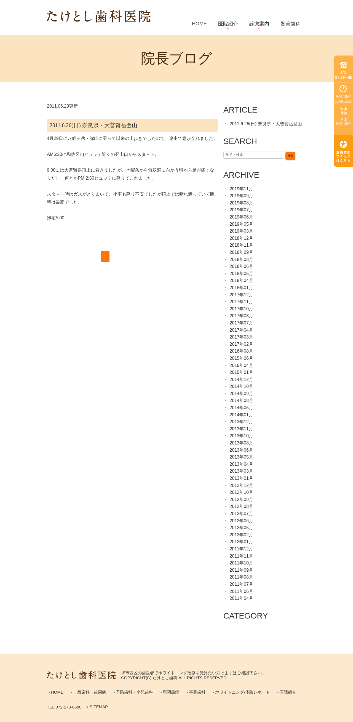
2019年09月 (241, 195)
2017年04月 (241, 330)
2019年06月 (241, 217)
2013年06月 (241, 450)
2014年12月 (241, 379)
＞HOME (55, 692)
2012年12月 (241, 485)
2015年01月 (241, 372)
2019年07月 (241, 209)
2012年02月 (241, 534)
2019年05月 (241, 224)
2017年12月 (241, 294)
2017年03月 (241, 337)
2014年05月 (241, 407)
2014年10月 (241, 386)
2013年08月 (241, 443)
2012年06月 (241, 520)
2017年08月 (241, 315)
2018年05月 (241, 273)
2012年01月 (241, 541)
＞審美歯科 (195, 692)
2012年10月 (241, 492)
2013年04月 (241, 464)
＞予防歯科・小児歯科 (132, 692)
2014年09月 (241, 393)
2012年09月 (241, 499)
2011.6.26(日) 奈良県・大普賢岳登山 (93, 125)
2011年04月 (241, 598)
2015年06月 (241, 358)
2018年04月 (241, 280)
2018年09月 (241, 252)
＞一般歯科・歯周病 (87, 692)
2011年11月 (241, 556)
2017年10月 (241, 309)
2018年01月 (241, 287)
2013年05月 (241, 457)
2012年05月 (241, 527)
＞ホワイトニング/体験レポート (240, 692)
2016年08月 (241, 351)
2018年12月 (241, 238)
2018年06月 (241, 266)
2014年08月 (241, 400)
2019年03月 (241, 231)
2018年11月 (241, 245)
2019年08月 (241, 203)
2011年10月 (241, 563)
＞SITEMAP (96, 706)
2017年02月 (241, 344)
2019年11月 (241, 189)
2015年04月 (241, 365)
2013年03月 (241, 471)
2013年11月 (241, 429)
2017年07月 (241, 323)
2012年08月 (241, 506)
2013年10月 (241, 435)
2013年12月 (241, 421)
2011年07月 (241, 584)
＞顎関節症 (169, 692)
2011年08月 (241, 577)
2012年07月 (241, 513)
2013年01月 (241, 478)
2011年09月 (241, 570)
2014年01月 (241, 414)
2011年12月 (241, 549)
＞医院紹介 (286, 692)
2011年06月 (241, 591)
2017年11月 (241, 301)
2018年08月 (241, 259)
